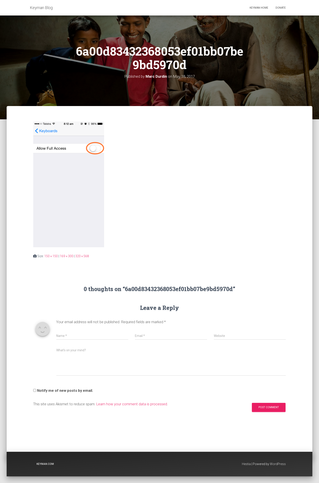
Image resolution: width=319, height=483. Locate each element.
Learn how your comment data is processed (131, 404)
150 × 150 (51, 256)
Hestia (246, 464)
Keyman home (259, 7)
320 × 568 (82, 256)
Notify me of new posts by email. (65, 390)
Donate (281, 7)
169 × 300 (66, 256)
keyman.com (45, 464)
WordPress (278, 464)
